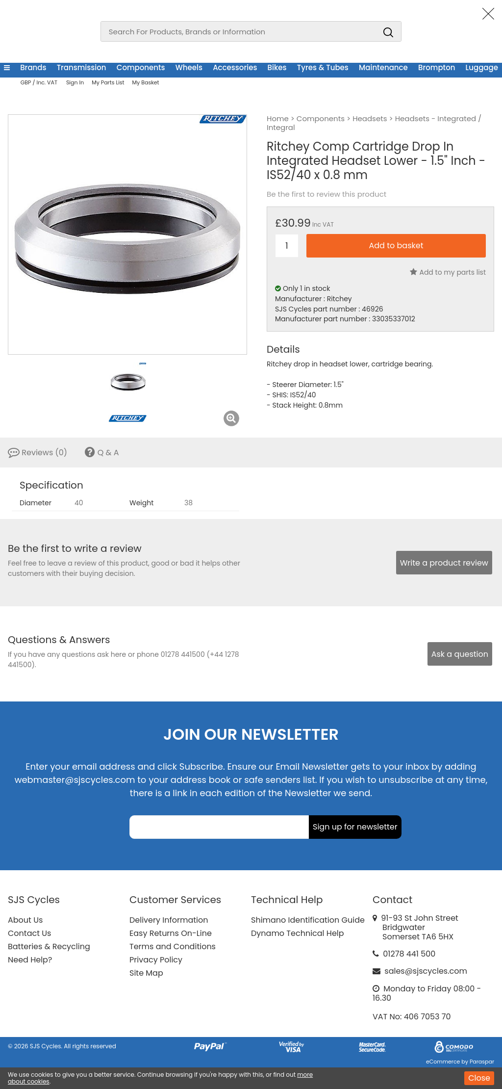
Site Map (146, 973)
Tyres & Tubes (323, 67)
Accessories (235, 67)
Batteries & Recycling (49, 946)
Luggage (482, 67)
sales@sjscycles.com (425, 971)
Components (141, 67)
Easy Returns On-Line (170, 933)
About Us (25, 920)
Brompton (436, 67)
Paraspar (482, 1061)
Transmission (81, 67)
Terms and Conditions (172, 946)
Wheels (189, 67)
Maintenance (383, 67)
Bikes (277, 67)
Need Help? (30, 959)
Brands (33, 67)
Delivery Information (168, 920)
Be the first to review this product (326, 194)
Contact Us (29, 933)
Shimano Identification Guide (308, 920)
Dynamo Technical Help (297, 933)
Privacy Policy (155, 959)
